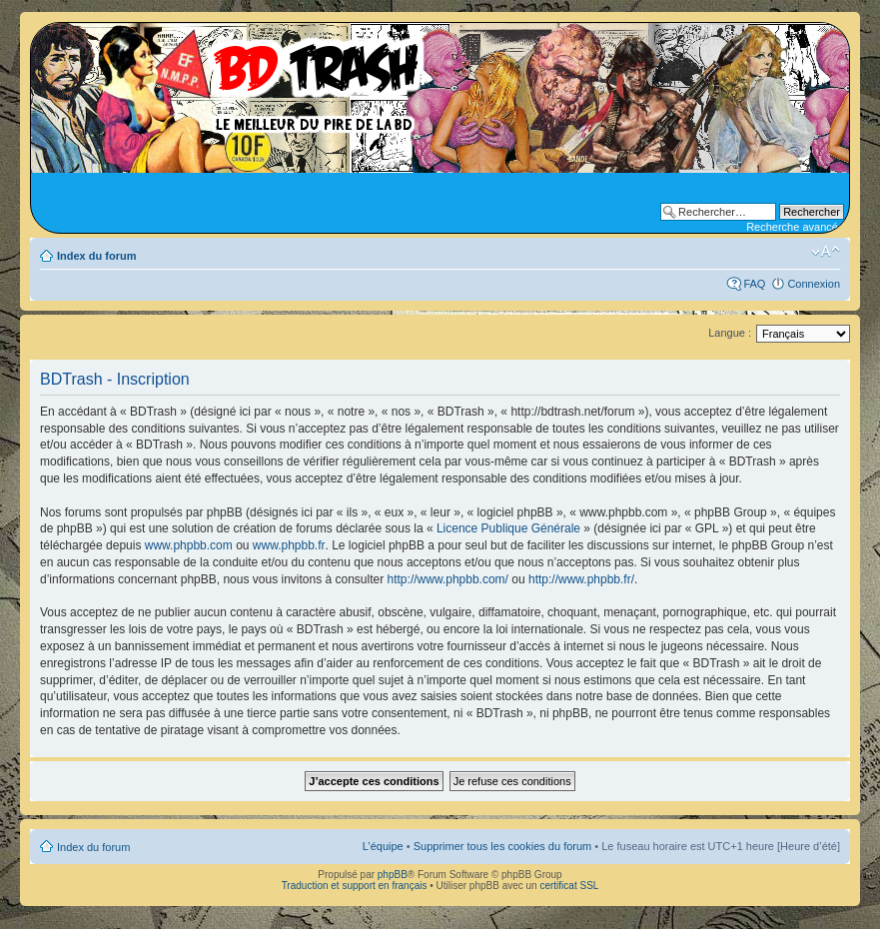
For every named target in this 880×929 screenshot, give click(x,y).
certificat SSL (568, 885)
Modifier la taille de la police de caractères (825, 252)
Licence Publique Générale (508, 528)
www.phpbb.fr (289, 545)
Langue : (729, 333)
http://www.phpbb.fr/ (581, 579)
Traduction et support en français (355, 885)
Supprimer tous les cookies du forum (503, 846)
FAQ (754, 284)
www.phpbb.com (189, 545)
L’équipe (383, 846)
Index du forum (96, 256)
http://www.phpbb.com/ (448, 579)
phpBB (393, 874)
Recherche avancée (795, 227)
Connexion (813, 284)
